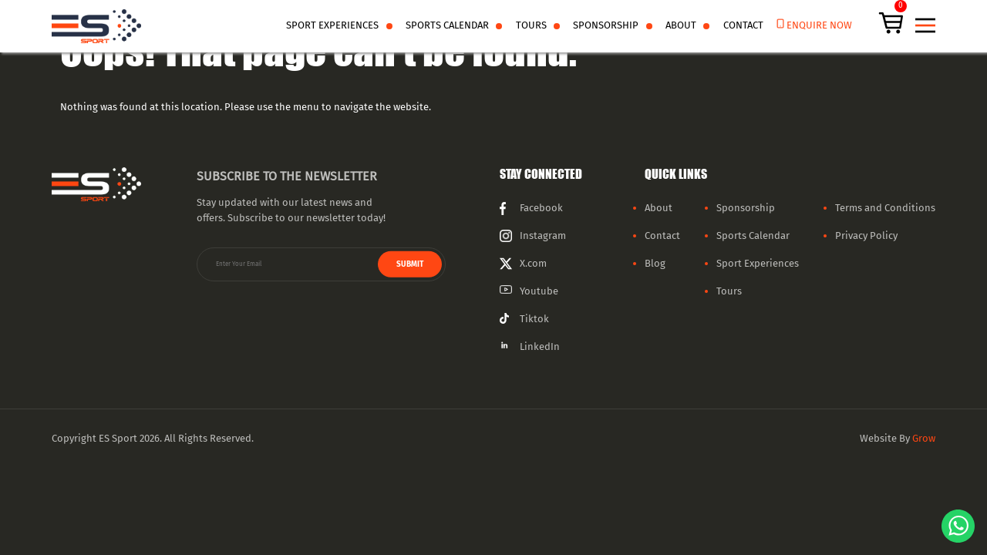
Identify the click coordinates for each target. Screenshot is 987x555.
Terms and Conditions (885, 208)
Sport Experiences (757, 263)
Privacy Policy (866, 236)
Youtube (539, 291)
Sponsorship (605, 25)
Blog (655, 263)
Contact (743, 25)
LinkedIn (540, 347)
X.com (533, 263)
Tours (531, 25)
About (680, 25)
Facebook (541, 208)
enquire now (819, 25)
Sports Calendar (447, 25)
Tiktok (534, 319)
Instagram (543, 236)
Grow (923, 438)
